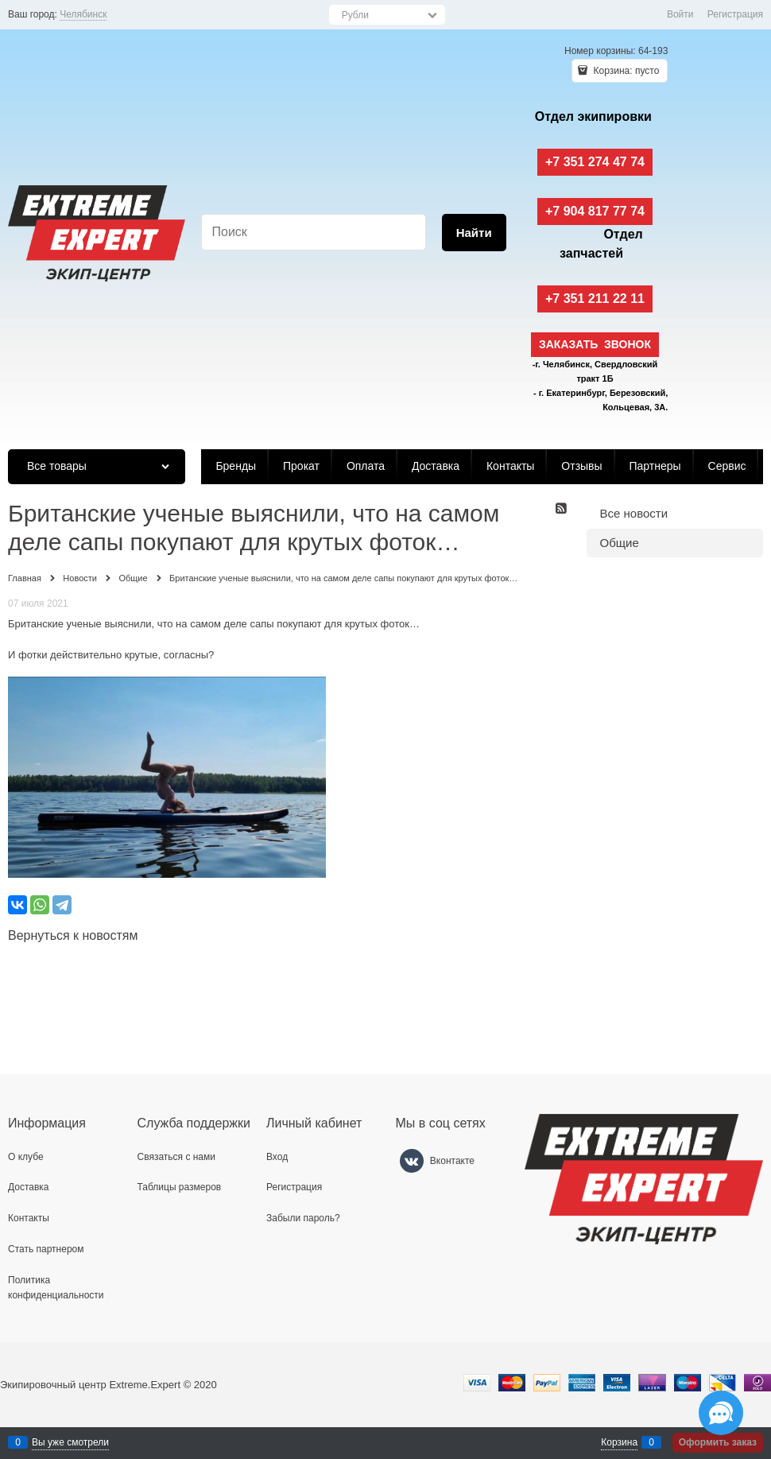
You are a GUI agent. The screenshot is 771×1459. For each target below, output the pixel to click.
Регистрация (735, 14)
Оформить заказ (718, 1442)
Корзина (619, 1442)
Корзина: (625, 70)
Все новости (634, 513)
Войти (680, 14)
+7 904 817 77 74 (595, 211)
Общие (619, 542)
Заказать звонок (595, 344)
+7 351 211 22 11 (595, 298)
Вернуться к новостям (73, 935)
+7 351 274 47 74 (595, 162)
